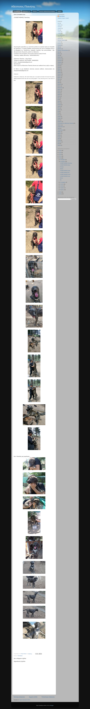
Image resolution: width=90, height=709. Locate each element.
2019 (60, 152)
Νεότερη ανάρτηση (19, 697)
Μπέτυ (59, 86)
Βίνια (59, 30)
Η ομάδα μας (17, 11)
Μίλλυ (59, 79)
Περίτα (59, 106)
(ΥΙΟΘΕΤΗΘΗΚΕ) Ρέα (65, 172)
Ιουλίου (62, 184)
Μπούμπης (60, 87)
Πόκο (59, 108)
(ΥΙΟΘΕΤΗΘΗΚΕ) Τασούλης (66, 163)
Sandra (59, 145)
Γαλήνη (59, 31)
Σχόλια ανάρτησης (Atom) (24, 699)
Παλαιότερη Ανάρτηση (48, 697)
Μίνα (59, 80)
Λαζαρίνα (60, 62)
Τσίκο (59, 128)
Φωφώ (59, 136)
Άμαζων (59, 24)
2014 (60, 193)
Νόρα (59, 101)
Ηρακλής (59, 48)
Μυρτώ (59, 89)
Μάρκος (59, 75)
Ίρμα (59, 55)
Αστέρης (59, 28)
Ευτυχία (59, 45)
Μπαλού (59, 84)
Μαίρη (59, 69)
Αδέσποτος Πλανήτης (23, 6)
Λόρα (59, 67)
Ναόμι (59, 92)
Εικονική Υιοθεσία (61, 40)
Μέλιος (59, 77)
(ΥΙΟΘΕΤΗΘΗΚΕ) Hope (65, 170)
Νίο (58, 99)
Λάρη (59, 65)
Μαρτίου (62, 189)
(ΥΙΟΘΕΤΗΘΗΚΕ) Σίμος (65, 165)
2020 (60, 150)
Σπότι (59, 119)
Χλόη (59, 138)
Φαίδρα (59, 131)
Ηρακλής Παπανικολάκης (63, 50)
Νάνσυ (59, 91)
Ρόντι (59, 114)
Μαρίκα (59, 72)
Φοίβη (59, 135)
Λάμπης (59, 63)
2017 (60, 156)
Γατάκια (59, 33)
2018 (60, 154)
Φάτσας (59, 133)
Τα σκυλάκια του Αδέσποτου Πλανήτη (65, 123)
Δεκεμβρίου (62, 159)
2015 (60, 192)
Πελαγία (59, 104)
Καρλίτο (59, 57)
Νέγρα (59, 94)
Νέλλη (59, 96)
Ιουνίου (62, 185)
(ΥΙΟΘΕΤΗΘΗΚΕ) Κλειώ (65, 174)
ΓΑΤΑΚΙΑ (35, 11)
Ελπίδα (59, 41)
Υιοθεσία (59, 11)
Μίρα (59, 82)
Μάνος (59, 70)
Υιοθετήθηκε (19, 655)
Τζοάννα (59, 125)
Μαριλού (59, 74)
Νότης (59, 102)
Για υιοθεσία (60, 35)
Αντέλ (59, 26)
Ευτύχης (59, 43)
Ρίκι (58, 113)
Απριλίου (62, 187)
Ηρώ (59, 52)
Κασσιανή (60, 58)
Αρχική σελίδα (33, 697)
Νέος (59, 97)
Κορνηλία (60, 60)
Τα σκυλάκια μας (26, 11)
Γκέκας (59, 36)
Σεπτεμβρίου (63, 182)
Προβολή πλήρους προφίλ (63, 18)
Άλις (58, 23)
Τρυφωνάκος (60, 126)
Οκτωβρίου (62, 161)
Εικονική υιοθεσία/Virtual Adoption (47, 11)
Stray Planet (62, 16)
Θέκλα (59, 53)
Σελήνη (59, 116)
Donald (59, 140)
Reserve (59, 141)
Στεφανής (60, 121)
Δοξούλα (59, 38)
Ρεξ (58, 111)
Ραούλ (59, 109)
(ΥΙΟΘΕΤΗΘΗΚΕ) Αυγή (65, 176)
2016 (60, 158)
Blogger (52, 705)
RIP (58, 143)
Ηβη (58, 47)
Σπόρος (59, 118)
